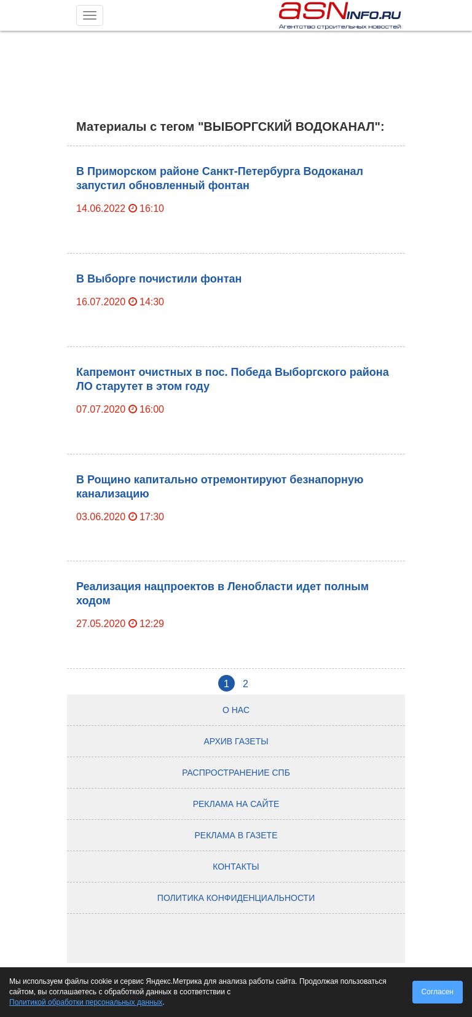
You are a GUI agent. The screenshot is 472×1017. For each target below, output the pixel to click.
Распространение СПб (236, 772)
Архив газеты (235, 741)
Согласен (438, 992)
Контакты (236, 866)
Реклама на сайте (236, 804)
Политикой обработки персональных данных (85, 1002)
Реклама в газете (236, 835)
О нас (236, 710)
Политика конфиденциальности (236, 898)
